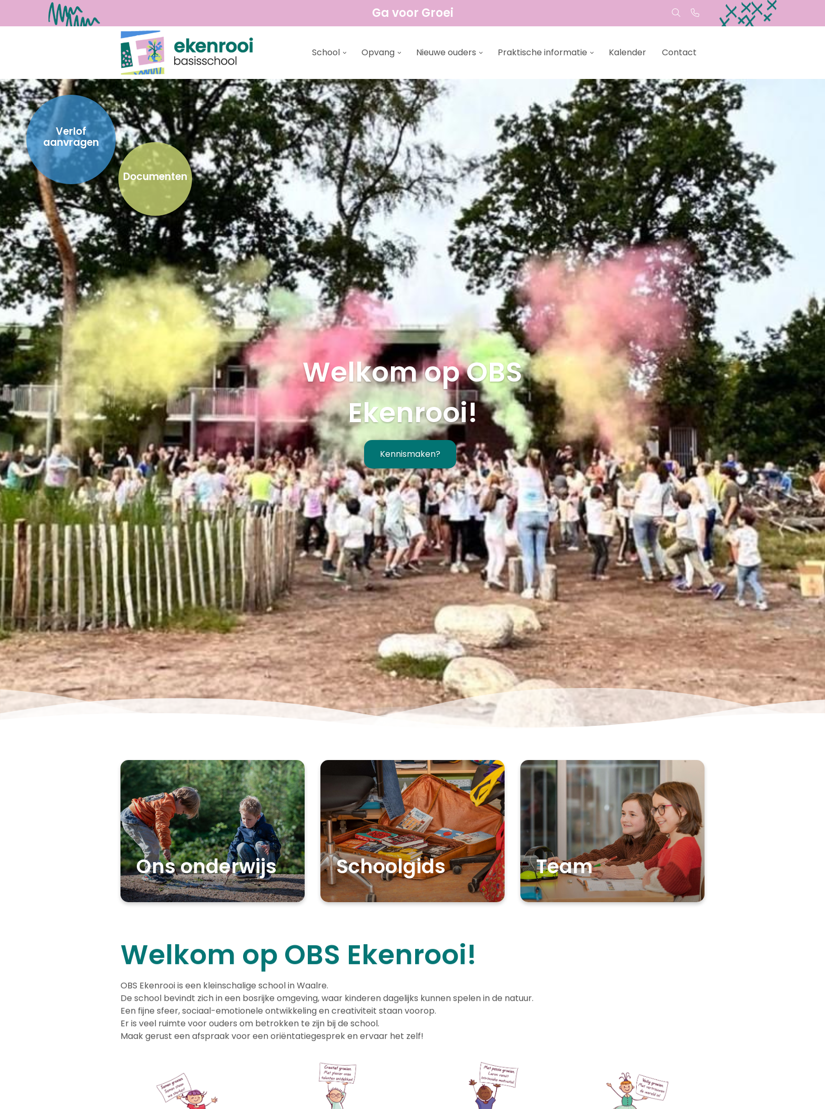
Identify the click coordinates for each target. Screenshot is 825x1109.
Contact (679, 52)
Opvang (378, 52)
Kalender (627, 52)
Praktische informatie (542, 52)
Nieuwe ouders (446, 52)
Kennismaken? (410, 454)
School (326, 52)
